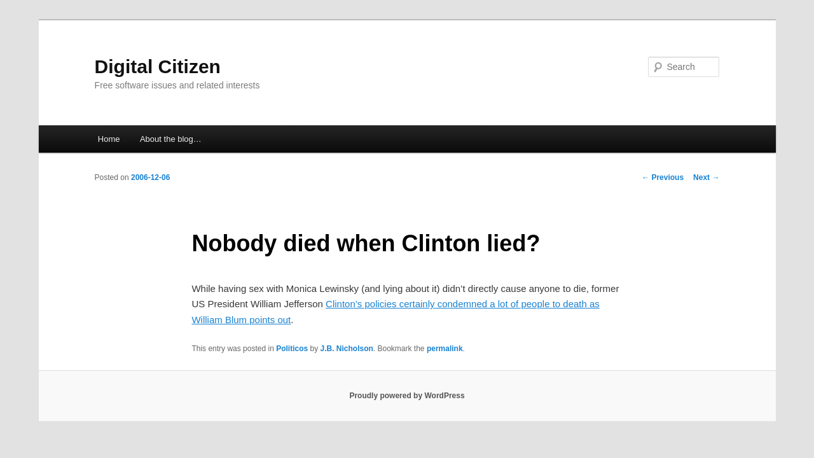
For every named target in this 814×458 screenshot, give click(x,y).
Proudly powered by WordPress (406, 395)
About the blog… (171, 139)
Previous (663, 177)
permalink (445, 348)
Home (109, 139)
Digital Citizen (158, 66)
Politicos (292, 348)
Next (706, 177)
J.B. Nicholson (347, 348)
